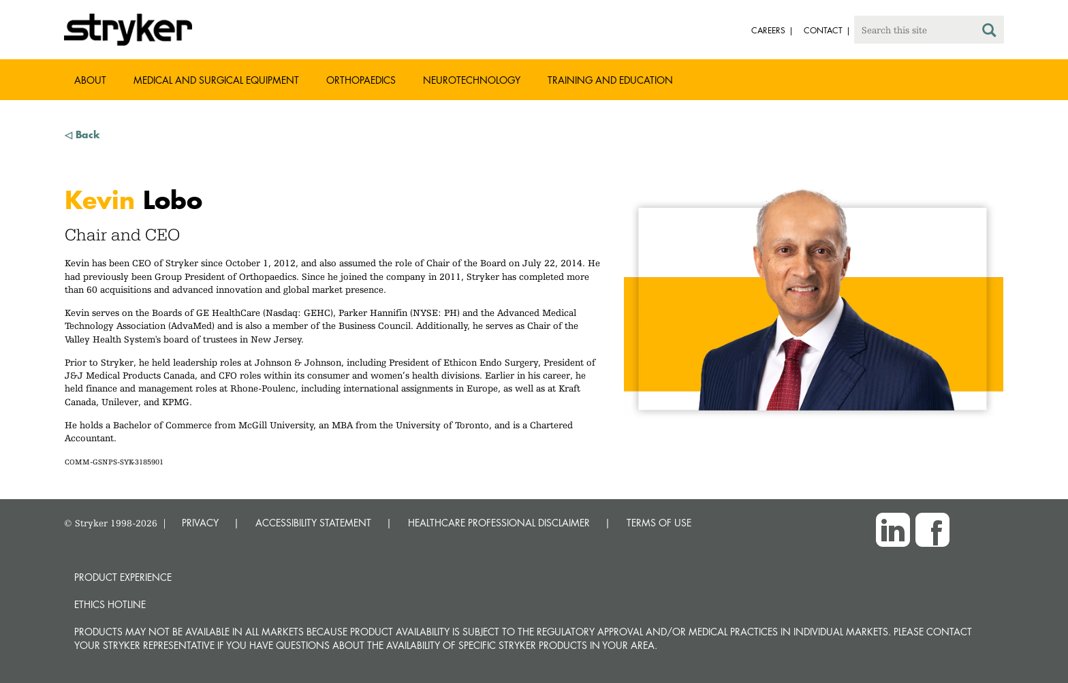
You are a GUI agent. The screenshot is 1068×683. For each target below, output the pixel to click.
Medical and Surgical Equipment (216, 80)
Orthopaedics (361, 80)
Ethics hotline (110, 604)
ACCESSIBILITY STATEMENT (313, 522)
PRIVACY (200, 522)
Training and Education (610, 80)
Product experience (123, 577)
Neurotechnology (471, 80)
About (90, 80)
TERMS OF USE (659, 522)
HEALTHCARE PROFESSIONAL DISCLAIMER (499, 522)
